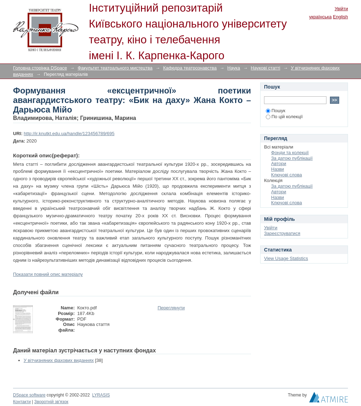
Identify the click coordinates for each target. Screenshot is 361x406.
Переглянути (171, 307)
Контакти (22, 401)
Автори (278, 163)
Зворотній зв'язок (51, 401)
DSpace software (29, 395)
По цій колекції (284, 116)
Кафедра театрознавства (190, 68)
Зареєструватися (282, 233)
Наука (233, 68)
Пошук (275, 110)
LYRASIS (101, 395)
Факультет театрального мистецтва (115, 68)
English (340, 16)
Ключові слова (286, 174)
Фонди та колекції (290, 152)
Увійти (341, 8)
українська (320, 16)
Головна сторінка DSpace (40, 68)
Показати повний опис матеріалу (48, 274)
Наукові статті (265, 68)
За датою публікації (292, 158)
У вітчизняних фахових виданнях (59, 360)
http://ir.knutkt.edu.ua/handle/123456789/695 (69, 133)
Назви (277, 169)
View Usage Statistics (286, 258)
